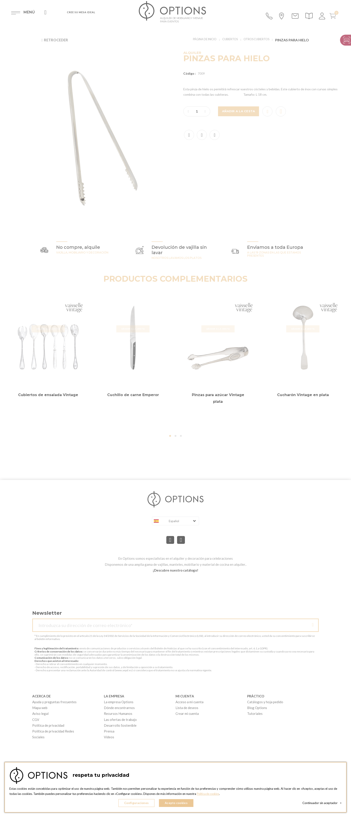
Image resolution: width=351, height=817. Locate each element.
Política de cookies (209, 795)
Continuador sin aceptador (322, 803)
